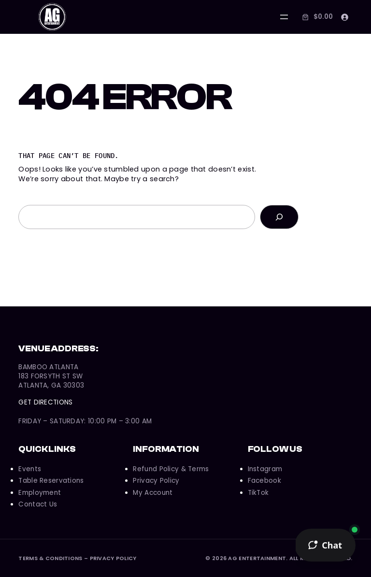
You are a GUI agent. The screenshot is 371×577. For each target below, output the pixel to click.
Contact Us (37, 504)
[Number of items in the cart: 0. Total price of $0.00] (316, 17)
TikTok (258, 492)
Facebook (264, 480)
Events (29, 469)
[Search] (279, 217)
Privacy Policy (156, 480)
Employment (39, 492)
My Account (152, 492)
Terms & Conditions (50, 558)
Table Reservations (51, 480)
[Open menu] (284, 17)
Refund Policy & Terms (171, 469)
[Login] (344, 17)
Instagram (265, 469)
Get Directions (45, 402)
